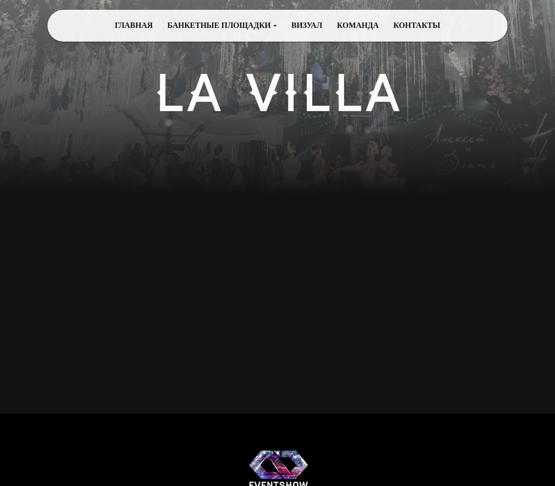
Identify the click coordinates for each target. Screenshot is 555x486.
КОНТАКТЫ (416, 25)
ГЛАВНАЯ (134, 25)
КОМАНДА (358, 25)
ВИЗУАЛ (306, 25)
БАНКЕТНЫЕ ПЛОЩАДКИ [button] (219, 25)
